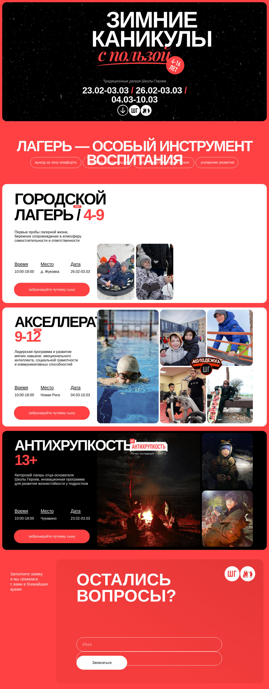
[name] (149, 644)
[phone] (149, 658)
